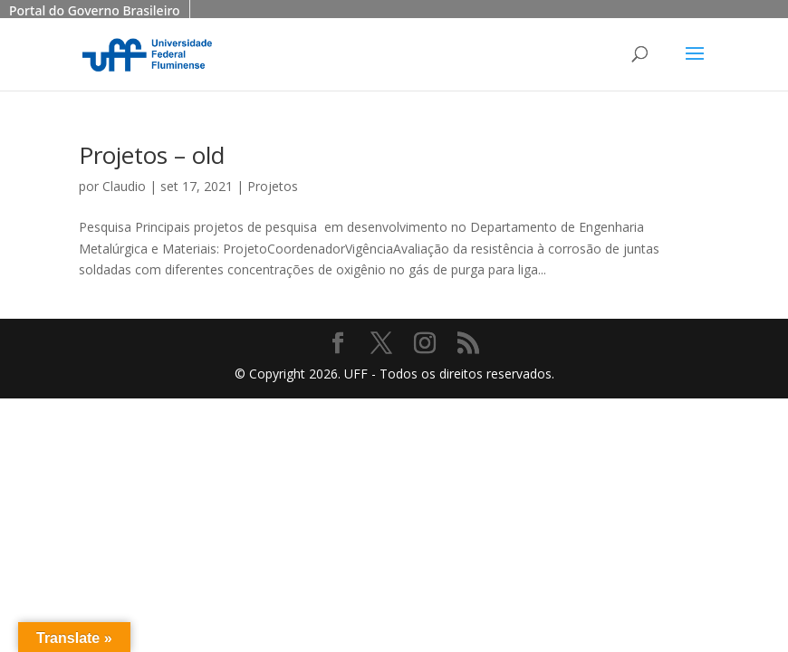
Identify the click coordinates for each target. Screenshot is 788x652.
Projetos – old (152, 155)
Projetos (272, 186)
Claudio (124, 186)
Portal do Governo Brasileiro (94, 10)
